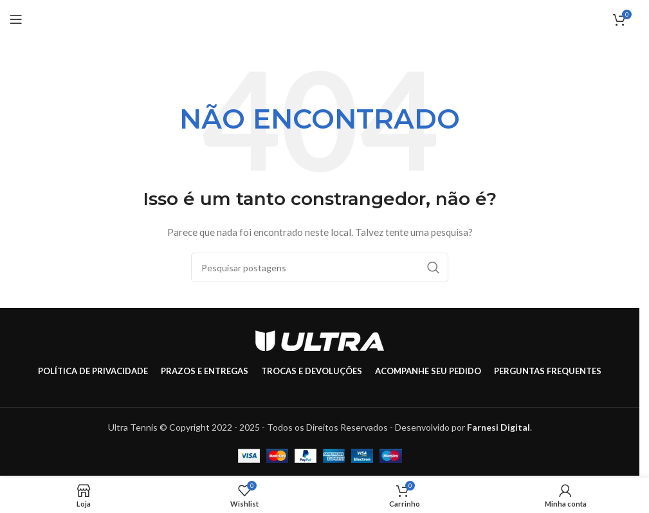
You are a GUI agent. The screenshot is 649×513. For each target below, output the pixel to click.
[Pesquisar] (319, 267)
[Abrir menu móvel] (16, 19)
